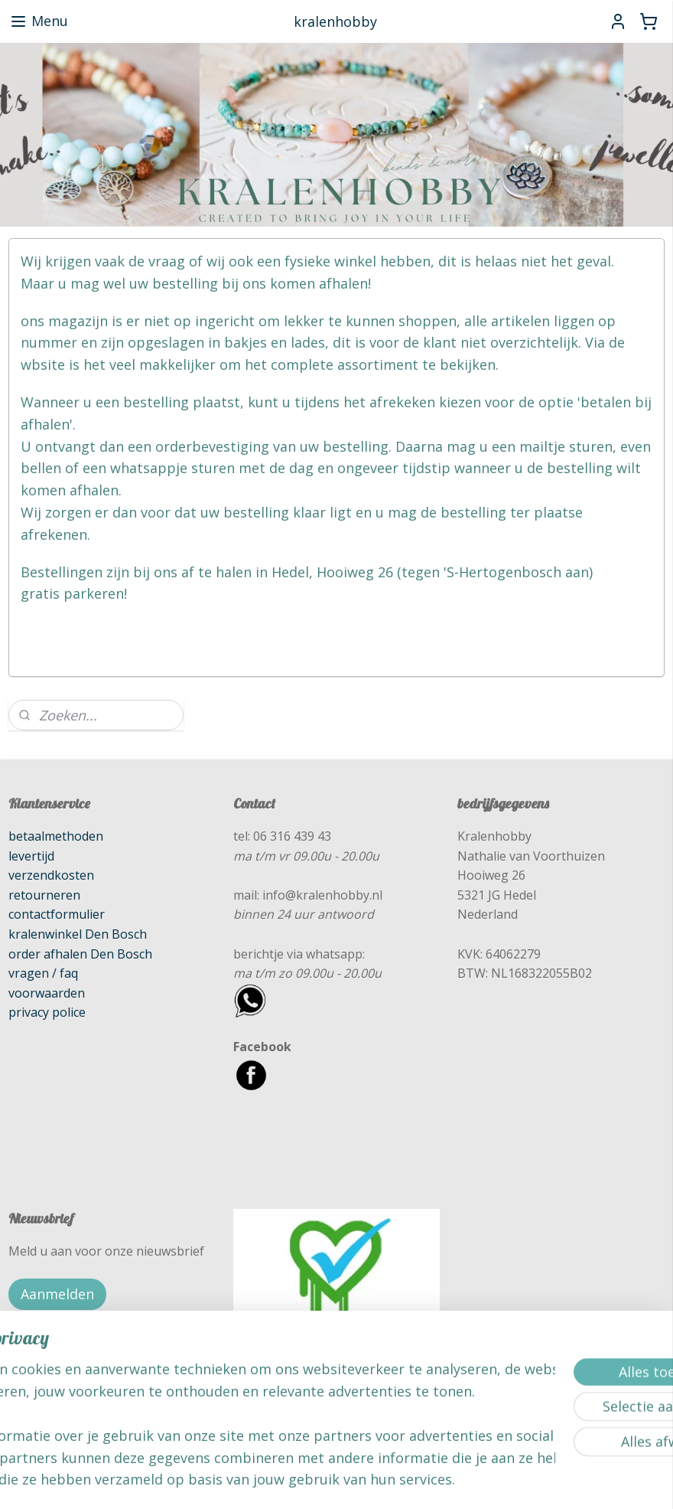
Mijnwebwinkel (501, 1481)
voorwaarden (46, 993)
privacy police (47, 1012)
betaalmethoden (55, 836)
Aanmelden (57, 1294)
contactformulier (56, 914)
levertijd (31, 856)
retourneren (44, 895)
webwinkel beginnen (367, 1481)
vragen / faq (43, 973)
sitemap (276, 1481)
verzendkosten (51, 875)
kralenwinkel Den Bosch (77, 934)
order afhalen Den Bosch (80, 954)
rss (308, 1481)
